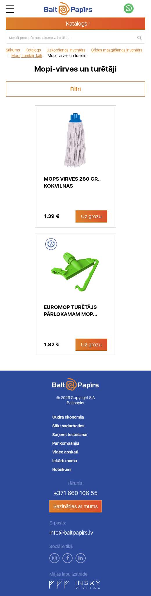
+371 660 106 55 (75, 493)
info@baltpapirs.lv (71, 532)
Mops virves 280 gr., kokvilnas (72, 182)
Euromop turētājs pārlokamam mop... (70, 310)
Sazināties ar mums (75, 506)
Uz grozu (91, 216)
